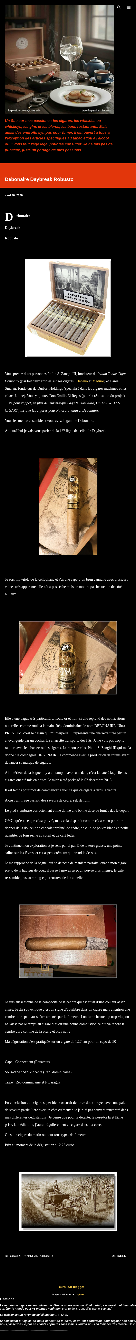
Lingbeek (79, 1294)
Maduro (98, 381)
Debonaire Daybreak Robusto (29, 1256)
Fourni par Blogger (68, 1287)
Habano (82, 381)
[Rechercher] (118, 7)
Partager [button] (118, 1256)
